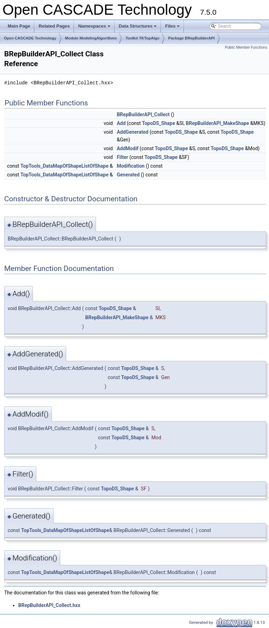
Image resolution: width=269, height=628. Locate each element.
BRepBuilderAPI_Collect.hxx (49, 605)
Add (121, 123)
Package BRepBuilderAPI (191, 38)
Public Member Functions (246, 47)
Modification (130, 166)
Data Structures (138, 28)
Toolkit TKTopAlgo (142, 38)
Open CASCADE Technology (30, 38)
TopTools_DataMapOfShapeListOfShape (64, 166)
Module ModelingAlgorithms (91, 38)
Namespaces (94, 28)
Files (173, 28)
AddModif (127, 148)
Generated (128, 174)
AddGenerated (132, 132)
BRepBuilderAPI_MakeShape (217, 123)
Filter (122, 157)
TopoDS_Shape (158, 123)
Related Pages (54, 26)
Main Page (19, 26)
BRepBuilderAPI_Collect (143, 114)
